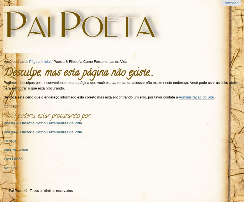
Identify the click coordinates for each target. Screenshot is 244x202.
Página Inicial (39, 61)
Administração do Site (196, 97)
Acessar (231, 3)
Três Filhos (13, 159)
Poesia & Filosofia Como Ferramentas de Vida (43, 123)
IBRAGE (11, 141)
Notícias (11, 168)
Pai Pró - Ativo (16, 150)
